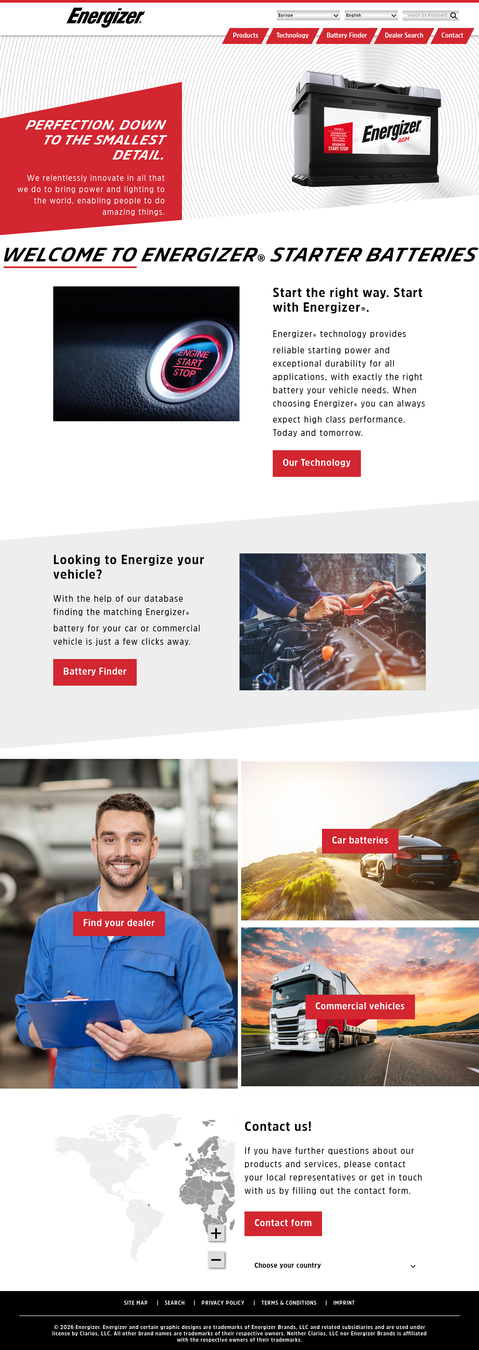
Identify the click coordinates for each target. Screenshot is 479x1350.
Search (175, 1305)
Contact (452, 35)
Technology (292, 35)
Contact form (283, 1223)
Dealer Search (404, 35)
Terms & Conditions (289, 1305)
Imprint (344, 1305)
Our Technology (317, 463)
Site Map (136, 1305)
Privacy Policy (223, 1305)
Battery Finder (347, 35)
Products (245, 35)
